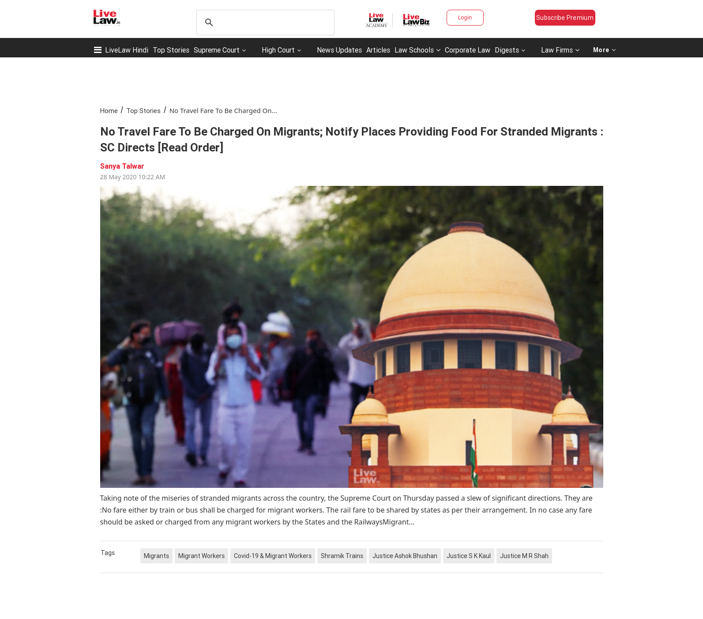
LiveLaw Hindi (126, 49)
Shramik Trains (342, 556)
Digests (507, 49)
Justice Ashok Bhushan (404, 556)
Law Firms (560, 49)
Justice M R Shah (524, 556)
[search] (264, 22)
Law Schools (417, 49)
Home (109, 110)
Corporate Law (467, 49)
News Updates (339, 49)
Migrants (156, 556)
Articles (378, 49)
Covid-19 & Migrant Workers (273, 556)
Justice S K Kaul (469, 556)
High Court (278, 49)
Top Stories (171, 49)
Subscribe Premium (565, 18)
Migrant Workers (201, 556)
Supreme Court (217, 49)
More (604, 50)
